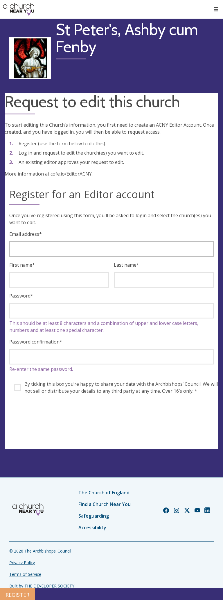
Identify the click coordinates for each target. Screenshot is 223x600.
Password (21, 296)
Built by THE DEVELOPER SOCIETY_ (42, 586)
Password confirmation (35, 342)
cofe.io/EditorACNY (71, 174)
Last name (126, 265)
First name (22, 265)
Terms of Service (25, 574)
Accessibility (92, 527)
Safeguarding (93, 516)
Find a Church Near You (104, 504)
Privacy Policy (22, 562)
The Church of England (104, 492)
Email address (25, 234)
